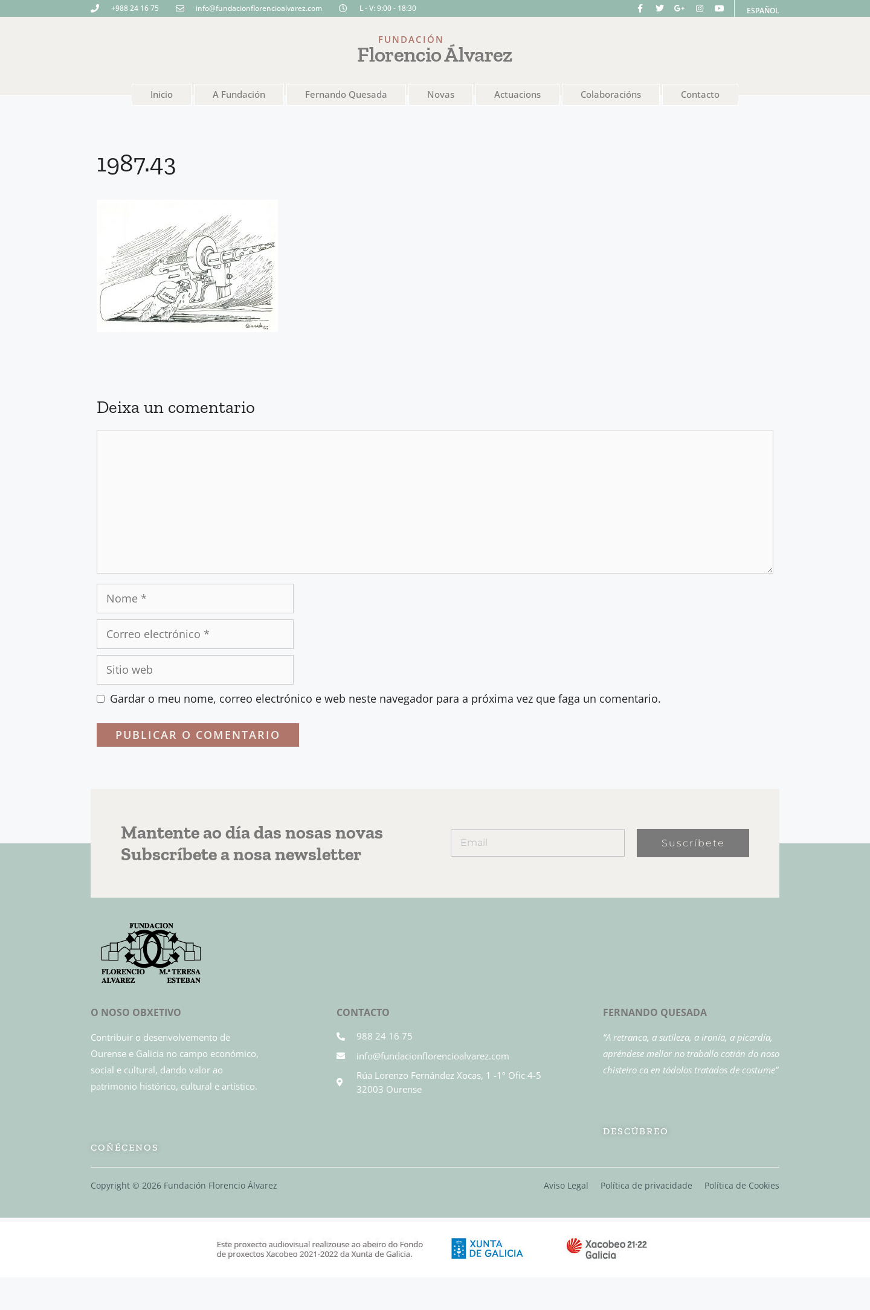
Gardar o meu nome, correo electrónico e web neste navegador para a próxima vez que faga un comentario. (385, 698)
